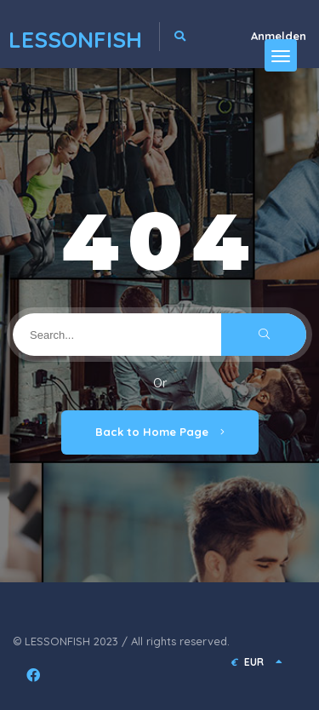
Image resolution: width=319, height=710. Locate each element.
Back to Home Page (160, 431)
